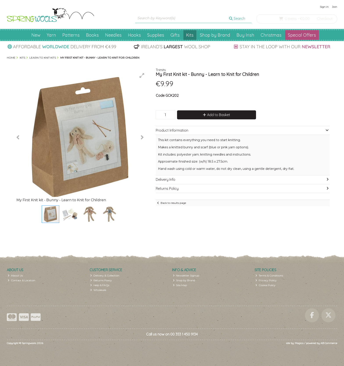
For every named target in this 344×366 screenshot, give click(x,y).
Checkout (325, 18)
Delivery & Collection (104, 275)
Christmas (271, 35)
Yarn (51, 35)
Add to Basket (216, 115)
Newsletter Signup (186, 275)
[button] (141, 75)
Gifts (175, 35)
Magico (299, 343)
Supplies (155, 35)
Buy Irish (245, 35)
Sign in (324, 6)
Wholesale (98, 290)
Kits (190, 35)
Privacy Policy (266, 280)
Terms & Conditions (269, 275)
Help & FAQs (99, 285)
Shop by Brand (215, 35)
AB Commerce (329, 343)
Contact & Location (21, 280)
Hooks (134, 35)
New (35, 35)
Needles (113, 35)
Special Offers (302, 35)
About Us (15, 275)
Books (92, 35)
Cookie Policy (265, 285)
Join (334, 6)
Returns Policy (101, 280)
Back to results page (173, 203)
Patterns (71, 35)
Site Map (180, 285)
